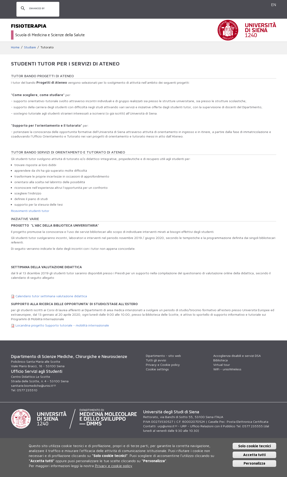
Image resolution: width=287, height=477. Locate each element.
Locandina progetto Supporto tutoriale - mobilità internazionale (62, 325)
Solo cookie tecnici (254, 446)
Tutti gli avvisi (156, 360)
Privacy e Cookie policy (163, 365)
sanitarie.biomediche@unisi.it (33, 385)
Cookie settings (157, 369)
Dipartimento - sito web (163, 356)
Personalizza (254, 463)
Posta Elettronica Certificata (247, 421)
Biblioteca (220, 360)
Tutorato (47, 47)
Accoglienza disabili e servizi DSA (237, 356)
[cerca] (37, 8)
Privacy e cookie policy (113, 466)
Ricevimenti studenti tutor (30, 211)
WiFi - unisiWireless (227, 369)
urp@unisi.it (167, 426)
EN (273, 4)
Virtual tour (221, 365)
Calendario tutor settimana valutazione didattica (51, 296)
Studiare (30, 47)
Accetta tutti (254, 455)
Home (15, 47)
